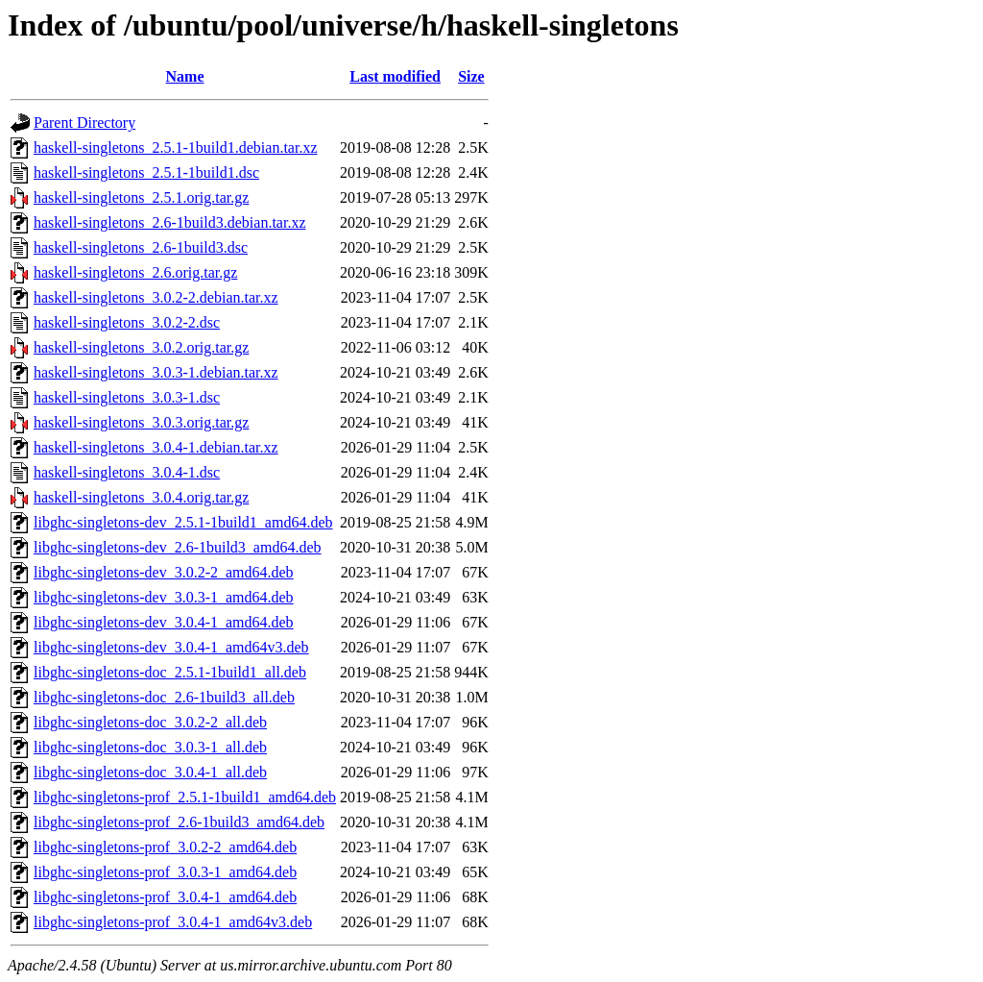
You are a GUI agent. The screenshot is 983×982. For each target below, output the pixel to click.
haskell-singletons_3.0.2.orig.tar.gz (141, 347)
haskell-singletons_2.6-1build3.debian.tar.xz (170, 222)
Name (185, 76)
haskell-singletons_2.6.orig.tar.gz (135, 272)
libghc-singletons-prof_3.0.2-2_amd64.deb (165, 847)
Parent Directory (84, 122)
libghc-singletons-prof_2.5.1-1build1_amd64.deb (185, 797)
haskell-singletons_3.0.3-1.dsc (127, 397)
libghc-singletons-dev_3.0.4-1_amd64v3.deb (171, 647)
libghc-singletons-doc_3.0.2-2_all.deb (150, 722)
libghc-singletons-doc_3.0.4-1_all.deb (150, 772)
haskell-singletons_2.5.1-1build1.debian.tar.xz (176, 147)
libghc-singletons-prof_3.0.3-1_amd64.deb (165, 872)
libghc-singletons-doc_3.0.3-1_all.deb (150, 747)
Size (471, 76)
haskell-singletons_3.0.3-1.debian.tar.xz (156, 372)
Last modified (395, 76)
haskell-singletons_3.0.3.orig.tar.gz (141, 422)
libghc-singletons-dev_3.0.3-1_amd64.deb (164, 597)
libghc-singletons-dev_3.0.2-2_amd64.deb (164, 572)
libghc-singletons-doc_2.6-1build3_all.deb (164, 697)
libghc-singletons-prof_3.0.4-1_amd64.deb (165, 897)
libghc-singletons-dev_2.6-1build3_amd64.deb (178, 547)
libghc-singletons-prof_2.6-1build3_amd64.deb (179, 822)
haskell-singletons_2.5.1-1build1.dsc (146, 172)
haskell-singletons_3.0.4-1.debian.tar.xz (156, 447)
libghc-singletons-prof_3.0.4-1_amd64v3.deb (173, 922)
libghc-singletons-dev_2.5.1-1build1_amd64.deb (183, 522)
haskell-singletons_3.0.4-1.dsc (127, 472)
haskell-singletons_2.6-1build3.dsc (141, 247)
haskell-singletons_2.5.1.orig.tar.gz (141, 197)
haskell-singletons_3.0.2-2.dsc (127, 322)
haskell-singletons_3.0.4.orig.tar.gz (141, 497)
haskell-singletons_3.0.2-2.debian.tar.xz (156, 297)
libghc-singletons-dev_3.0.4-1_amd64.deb (164, 622)
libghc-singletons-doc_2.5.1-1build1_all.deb (170, 672)
